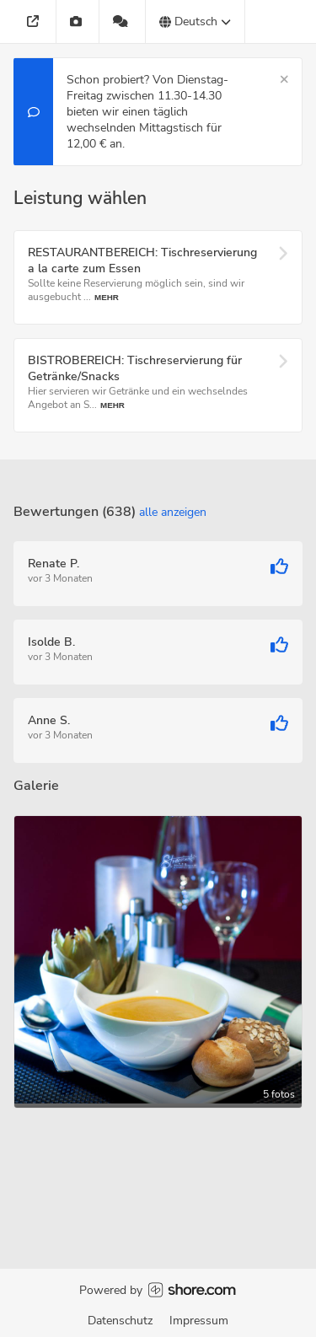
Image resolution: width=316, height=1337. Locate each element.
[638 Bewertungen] (122, 21)
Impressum (198, 1321)
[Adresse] (34, 21)
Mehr (106, 297)
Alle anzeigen (172, 512)
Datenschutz (120, 1321)
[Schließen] (284, 79)
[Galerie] (77, 21)
